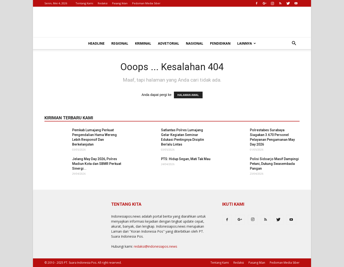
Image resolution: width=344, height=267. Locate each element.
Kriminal (143, 43)
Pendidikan (220, 43)
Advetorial (168, 43)
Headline (96, 43)
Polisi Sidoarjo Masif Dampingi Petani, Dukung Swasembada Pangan (274, 163)
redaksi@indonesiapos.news (155, 246)
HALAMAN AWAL (188, 95)
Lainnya (246, 43)
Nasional (194, 43)
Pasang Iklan (120, 3)
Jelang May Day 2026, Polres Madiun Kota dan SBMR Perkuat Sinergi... (96, 163)
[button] (294, 44)
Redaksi (103, 3)
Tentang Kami (84, 3)
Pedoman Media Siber (146, 3)
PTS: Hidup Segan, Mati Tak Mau (185, 159)
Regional (119, 43)
